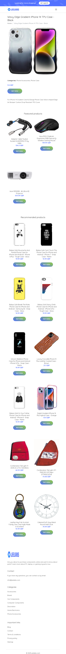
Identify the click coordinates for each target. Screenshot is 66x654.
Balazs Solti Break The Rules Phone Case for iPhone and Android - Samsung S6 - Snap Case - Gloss (19, 308)
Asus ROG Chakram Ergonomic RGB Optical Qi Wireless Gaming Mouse (46, 138)
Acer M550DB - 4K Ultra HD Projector (19, 192)
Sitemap (10, 642)
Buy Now (15, 91)
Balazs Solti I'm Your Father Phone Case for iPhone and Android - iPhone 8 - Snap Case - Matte (19, 416)
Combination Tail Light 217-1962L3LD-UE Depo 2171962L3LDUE (46, 472)
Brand (9, 595)
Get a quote (44, 3)
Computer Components (15, 603)
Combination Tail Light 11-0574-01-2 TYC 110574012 (19, 467)
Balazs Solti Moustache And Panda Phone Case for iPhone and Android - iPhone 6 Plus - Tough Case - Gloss (19, 253)
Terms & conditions (14, 634)
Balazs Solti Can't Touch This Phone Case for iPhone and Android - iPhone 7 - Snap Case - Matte (46, 253)
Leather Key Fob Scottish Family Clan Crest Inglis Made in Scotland (19, 524)
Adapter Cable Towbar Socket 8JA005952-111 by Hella (19, 141)
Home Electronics (13, 610)
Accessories (11, 592)
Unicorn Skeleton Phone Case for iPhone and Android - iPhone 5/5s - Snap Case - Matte (19, 362)
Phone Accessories (23, 80)
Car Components (13, 599)
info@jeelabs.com (13, 580)
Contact (10, 631)
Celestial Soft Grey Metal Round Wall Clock (47, 523)
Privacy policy (12, 638)
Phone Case (35, 80)
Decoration (11, 606)
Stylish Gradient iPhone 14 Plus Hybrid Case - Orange (46, 414)
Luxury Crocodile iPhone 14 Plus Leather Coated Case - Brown (46, 361)
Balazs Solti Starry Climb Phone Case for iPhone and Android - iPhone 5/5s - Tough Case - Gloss (47, 308)
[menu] (56, 9)
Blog (9, 627)
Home (9, 23)
